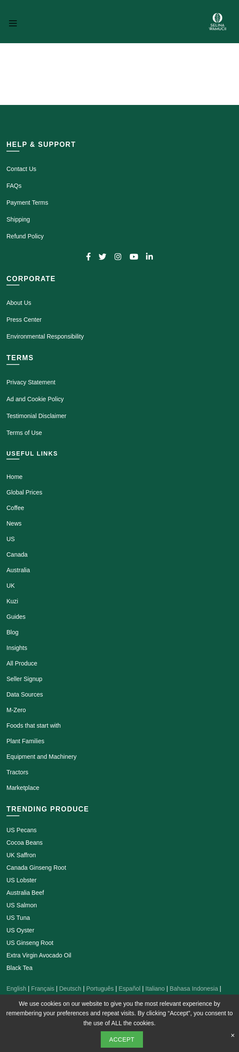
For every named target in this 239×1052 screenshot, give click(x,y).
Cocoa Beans (24, 842)
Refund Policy (24, 236)
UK (10, 585)
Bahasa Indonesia (194, 988)
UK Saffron (21, 855)
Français (42, 988)
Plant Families (25, 741)
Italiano (155, 988)
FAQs (14, 185)
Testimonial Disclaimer (36, 415)
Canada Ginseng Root (36, 867)
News (14, 523)
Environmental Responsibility (45, 336)
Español (129, 988)
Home (14, 476)
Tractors (17, 772)
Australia (18, 570)
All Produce (21, 663)
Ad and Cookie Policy (35, 399)
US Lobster (21, 880)
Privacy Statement (31, 382)
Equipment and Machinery (41, 756)
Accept (122, 1039)
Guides (15, 616)
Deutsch (70, 988)
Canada (17, 554)
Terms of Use (24, 432)
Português (100, 988)
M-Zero (16, 710)
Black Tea (19, 967)
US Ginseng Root (29, 942)
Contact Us (21, 168)
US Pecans (21, 830)
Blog (12, 632)
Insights (16, 647)
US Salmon (21, 905)
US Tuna (18, 917)
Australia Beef (25, 892)
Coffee (15, 507)
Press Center (24, 319)
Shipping (18, 219)
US (10, 539)
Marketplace (22, 787)
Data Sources (24, 694)
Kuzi (12, 601)
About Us (18, 302)
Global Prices (24, 492)
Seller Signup (24, 678)
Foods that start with (33, 725)
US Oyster (20, 930)
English (16, 988)
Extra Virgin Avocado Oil (38, 955)
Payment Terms (27, 202)
